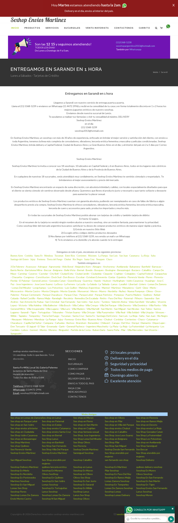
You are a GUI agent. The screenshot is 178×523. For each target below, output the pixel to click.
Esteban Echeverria (97, 277)
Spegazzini (16, 333)
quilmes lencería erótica (54, 467)
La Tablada (104, 284)
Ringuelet (64, 330)
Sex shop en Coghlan (84, 428)
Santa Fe (38, 255)
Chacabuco (16, 322)
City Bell (54, 273)
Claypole (107, 273)
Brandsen (81, 322)
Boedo (89, 270)
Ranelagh (57, 298)
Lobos (25, 330)
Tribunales (57, 312)
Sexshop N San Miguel (53, 498)
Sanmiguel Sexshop (83, 452)
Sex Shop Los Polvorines (149, 438)
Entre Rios (70, 255)
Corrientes (81, 255)
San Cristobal (52, 301)
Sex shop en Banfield (53, 442)
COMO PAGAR (76, 373)
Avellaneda (122, 266)
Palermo (15, 294)
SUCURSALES (75, 364)
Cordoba (29, 255)
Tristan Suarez (72, 312)
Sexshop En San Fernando (149, 477)
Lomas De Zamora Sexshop (119, 488)
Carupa (116, 322)
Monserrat (83, 291)
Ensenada (52, 326)
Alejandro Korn (83, 266)
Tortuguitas (44, 312)
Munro (102, 291)
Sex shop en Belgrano (116, 438)
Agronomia (54, 266)
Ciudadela (96, 273)
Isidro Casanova (135, 280)
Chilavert (105, 322)
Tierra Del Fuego (50, 315)
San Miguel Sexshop (21, 460)
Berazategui (123, 270)
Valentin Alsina (119, 301)
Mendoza (48, 255)
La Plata (114, 326)
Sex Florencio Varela (21, 449)
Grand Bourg (74, 280)
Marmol (106, 287)
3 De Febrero (17, 266)
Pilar (123, 330)
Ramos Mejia (43, 298)
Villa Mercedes (135, 330)
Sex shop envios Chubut (117, 428)
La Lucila (81, 284)
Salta (153, 255)
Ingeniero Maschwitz (97, 326)
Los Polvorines (55, 287)
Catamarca (134, 255)
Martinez (116, 287)
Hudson (107, 280)
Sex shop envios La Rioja (148, 428)
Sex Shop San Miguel (115, 445)
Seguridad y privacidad (126, 364)
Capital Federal (145, 273)
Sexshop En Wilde (82, 488)
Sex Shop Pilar (112, 442)
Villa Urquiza (147, 312)
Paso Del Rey (115, 298)
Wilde (14, 315)
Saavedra (149, 298)
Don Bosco (69, 277)
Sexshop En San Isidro (53, 481)
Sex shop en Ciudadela (22, 431)
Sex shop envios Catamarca (56, 428)
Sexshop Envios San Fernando (151, 488)
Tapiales (22, 315)
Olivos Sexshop (144, 474)
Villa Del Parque (108, 305)
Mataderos (128, 287)
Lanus (114, 284)
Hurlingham (119, 280)
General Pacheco (75, 326)
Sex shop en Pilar (114, 421)
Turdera (105, 301)
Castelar (43, 273)
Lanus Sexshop (50, 491)
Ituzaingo (150, 280)
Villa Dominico (140, 305)
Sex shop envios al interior (24, 428)
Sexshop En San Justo (84, 481)
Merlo (153, 287)
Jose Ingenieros (24, 284)
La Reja (123, 326)
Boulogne (110, 270)
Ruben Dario (98, 330)
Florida (14, 280)
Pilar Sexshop (112, 470)
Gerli (138, 287)
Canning (22, 273)
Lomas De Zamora (157, 284)
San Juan (123, 255)
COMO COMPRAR (78, 368)
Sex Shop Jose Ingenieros (86, 435)
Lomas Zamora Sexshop (117, 481)
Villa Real (120, 312)
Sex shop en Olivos (115, 417)
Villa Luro (65, 308)
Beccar (47, 270)
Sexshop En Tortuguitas (54, 488)
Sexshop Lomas (113, 491)
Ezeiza (112, 277)
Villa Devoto (124, 305)
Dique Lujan (159, 322)
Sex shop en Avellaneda (148, 442)
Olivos (149, 291)
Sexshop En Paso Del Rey (118, 474)
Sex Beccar (142, 449)
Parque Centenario (31, 294)
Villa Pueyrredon (105, 312)
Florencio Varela (136, 277)
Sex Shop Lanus (50, 438)
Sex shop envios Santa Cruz (56, 431)
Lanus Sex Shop (81, 495)
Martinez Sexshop (20, 481)
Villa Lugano (52, 308)
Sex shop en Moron (83, 417)
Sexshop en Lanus (82, 467)
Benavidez (93, 322)
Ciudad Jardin (82, 273)
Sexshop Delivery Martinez (24, 467)
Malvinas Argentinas (89, 287)
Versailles (151, 301)
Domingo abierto (121, 375)
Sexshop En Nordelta (21, 474)
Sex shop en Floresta (147, 417)
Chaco (109, 259)
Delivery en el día (121, 358)
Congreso (29, 277)
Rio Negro (78, 259)
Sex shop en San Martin (85, 424)
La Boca (58, 284)
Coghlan (118, 273)
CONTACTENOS (77, 396)
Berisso (70, 322)
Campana (48, 322)
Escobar (80, 277)
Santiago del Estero (20, 259)
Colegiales (130, 273)
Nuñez (122, 291)
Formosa (41, 259)
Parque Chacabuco (52, 294)
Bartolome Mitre (33, 270)
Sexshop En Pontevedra (23, 477)
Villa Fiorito (155, 305)
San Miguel (120, 308)
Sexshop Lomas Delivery (117, 495)
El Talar (41, 326)
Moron (94, 291)
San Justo (94, 301)
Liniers (142, 284)
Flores (149, 277)
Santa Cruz (89, 259)
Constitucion (43, 277)
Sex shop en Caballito (116, 431)
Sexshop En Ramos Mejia (118, 477)
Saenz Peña (113, 330)
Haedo (97, 280)
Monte (43, 330)
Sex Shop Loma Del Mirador (87, 438)
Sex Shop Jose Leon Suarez (119, 435)
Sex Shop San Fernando (54, 445)
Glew (145, 287)
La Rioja (145, 255)
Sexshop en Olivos (83, 474)
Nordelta (112, 291)
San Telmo (146, 308)
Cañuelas (60, 322)
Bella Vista (69, 270)
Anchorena (109, 266)
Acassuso (31, 266)
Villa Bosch (65, 305)
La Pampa (103, 255)
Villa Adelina (35, 305)
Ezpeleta (121, 277)
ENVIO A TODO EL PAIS (81, 383)
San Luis (113, 255)
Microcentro (17, 291)
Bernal (80, 270)
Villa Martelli (93, 308)
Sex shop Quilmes (20, 445)
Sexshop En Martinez (116, 467)
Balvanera (135, 266)
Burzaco (136, 270)
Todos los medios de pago (128, 369)
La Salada (92, 284)
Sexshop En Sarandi (83, 484)
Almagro (97, 266)
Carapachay (161, 273)
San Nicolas (133, 308)
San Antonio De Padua (31, 301)
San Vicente (151, 330)
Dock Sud (56, 277)
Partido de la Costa (81, 330)
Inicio (155, 72)
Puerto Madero (133, 294)
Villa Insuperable (35, 308)
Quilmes (147, 294)
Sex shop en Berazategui (23, 438)
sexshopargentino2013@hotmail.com (135, 45)
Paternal (128, 298)
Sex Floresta (79, 445)
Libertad (133, 284)
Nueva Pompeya (136, 291)
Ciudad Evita (66, 273)
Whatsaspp (135, 49)
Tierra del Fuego (55, 259)
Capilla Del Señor (33, 322)
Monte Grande (68, 291)
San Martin (106, 308)
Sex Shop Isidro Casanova (24, 435)
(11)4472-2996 (33, 389)
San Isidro (82, 301)
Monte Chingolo (50, 291)
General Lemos (39, 280)
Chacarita (17, 277)
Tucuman (58, 255)
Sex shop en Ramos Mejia (149, 421)
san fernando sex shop (116, 460)
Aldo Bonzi (67, 266)
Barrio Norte (17, 270)
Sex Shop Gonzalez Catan (149, 431)
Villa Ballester (50, 305)
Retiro (103, 298)
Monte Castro (32, 291)
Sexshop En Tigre (145, 484)
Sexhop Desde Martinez (85, 449)
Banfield (146, 266)
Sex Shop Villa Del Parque (55, 449)
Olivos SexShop (50, 474)
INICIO (72, 359)
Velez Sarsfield (136, 301)
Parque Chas (71, 294)
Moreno (53, 330)
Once (158, 291)
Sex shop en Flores (83, 421)
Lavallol (123, 284)
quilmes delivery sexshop (149, 467)
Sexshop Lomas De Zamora (25, 495)
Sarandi (24, 312)
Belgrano (58, 270)
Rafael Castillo (27, 298)
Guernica (87, 280)
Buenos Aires (17, 255)
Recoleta (68, 298)
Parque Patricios (103, 294)
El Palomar (24, 280)
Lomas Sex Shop (19, 488)
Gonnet (34, 330)
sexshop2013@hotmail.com (34, 393)
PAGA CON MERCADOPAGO (77, 390)
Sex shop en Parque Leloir (24, 421)
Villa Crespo (92, 305)
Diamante (146, 322)
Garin (62, 326)
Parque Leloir (86, 294)
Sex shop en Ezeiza (52, 424)
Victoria (23, 305)
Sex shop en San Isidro (22, 424)
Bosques (99, 270)
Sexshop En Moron (83, 470)
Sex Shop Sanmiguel (146, 445)
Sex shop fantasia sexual (86, 431)
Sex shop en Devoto (146, 424)
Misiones (92, 255)
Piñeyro (139, 298)
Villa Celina (78, 305)
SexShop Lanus (81, 491)
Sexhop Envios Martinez (23, 452)
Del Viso (125, 322)
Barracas (156, 266)
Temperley (34, 315)
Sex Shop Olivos (81, 442)
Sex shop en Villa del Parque (119, 424)
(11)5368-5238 (124, 42)
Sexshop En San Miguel (23, 484)
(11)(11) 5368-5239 (34, 386)
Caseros (33, 273)
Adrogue (42, 266)
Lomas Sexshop (50, 484)
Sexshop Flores (18, 491)
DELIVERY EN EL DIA (79, 378)
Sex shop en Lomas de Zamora (26, 417)
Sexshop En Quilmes (52, 477)
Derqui (135, 322)
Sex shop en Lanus (51, 417)
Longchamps (39, 287)
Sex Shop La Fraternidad (148, 435)
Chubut (67, 259)
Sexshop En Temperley (117, 484)
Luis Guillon (71, 287)
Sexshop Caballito (82, 460)
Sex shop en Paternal (53, 421)
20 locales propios (122, 352)
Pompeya (119, 294)
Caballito (146, 270)
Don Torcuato (18, 326)
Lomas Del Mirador (21, 287)
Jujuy (32, 259)
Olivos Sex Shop (81, 477)
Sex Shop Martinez (20, 442)
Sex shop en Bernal (52, 435)
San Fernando (68, 301)
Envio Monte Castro (21, 498)
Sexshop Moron (144, 495)
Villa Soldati (133, 312)
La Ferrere (69, 284)
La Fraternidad (136, 326)
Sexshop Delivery (145, 460)
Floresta (158, 277)
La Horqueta (152, 326)
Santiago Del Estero (107, 315)
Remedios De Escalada (86, 298)
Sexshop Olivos (81, 498)
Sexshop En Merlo (20, 470)
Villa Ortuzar (88, 312)
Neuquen (100, 259)
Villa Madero (78, 308)
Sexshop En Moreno (52, 470)
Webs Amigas (89, 414)
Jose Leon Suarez (44, 284)
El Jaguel (31, 326)
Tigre (33, 312)
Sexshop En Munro (146, 470)
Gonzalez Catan (57, 280)
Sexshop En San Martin (148, 481)
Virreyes (159, 312)
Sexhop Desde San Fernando (120, 449)
